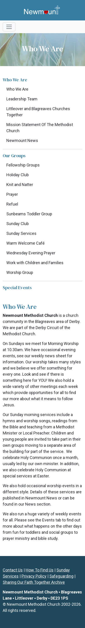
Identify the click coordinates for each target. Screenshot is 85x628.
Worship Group (19, 272)
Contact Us (13, 570)
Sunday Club (17, 223)
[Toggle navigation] (9, 26)
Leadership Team (21, 99)
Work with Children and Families (34, 262)
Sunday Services (21, 233)
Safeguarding (61, 576)
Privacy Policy (34, 576)
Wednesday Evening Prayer (30, 253)
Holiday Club (17, 174)
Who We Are (17, 89)
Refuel (12, 204)
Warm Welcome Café (25, 243)
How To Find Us (39, 570)
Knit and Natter (19, 184)
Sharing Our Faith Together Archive (34, 582)
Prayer (12, 194)
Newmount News (22, 140)
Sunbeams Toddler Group (29, 213)
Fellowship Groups (23, 165)
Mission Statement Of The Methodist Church (39, 127)
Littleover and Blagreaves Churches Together (38, 111)
